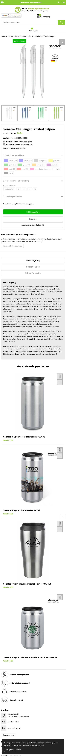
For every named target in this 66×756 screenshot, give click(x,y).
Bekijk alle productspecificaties (15, 148)
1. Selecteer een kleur (13, 155)
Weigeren (18, 749)
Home (3, 36)
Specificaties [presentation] (33, 266)
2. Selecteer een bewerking (16, 180)
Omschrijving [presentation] (33, 260)
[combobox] (29, 22)
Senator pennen (21, 36)
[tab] (33, 260)
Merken (10, 36)
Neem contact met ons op (12, 246)
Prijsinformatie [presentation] (33, 273)
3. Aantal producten (12, 196)
